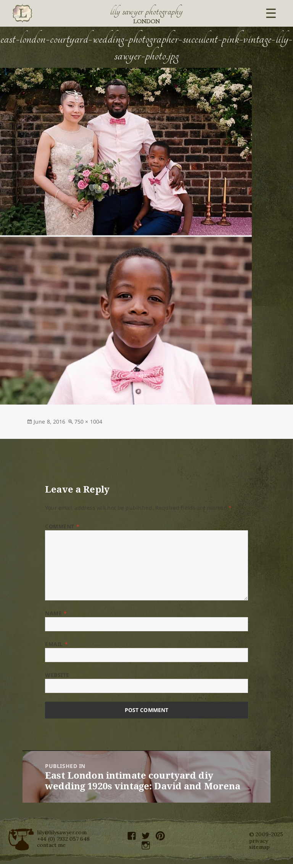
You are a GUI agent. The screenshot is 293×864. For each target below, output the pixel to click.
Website (57, 674)
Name (56, 613)
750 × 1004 (88, 421)
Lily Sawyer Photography (146, 11)
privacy (258, 840)
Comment (62, 526)
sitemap (259, 846)
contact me (51, 845)
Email (56, 644)
